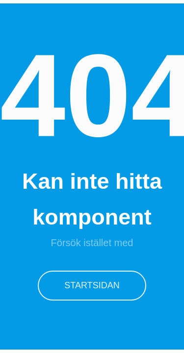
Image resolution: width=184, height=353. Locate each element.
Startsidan (91, 285)
